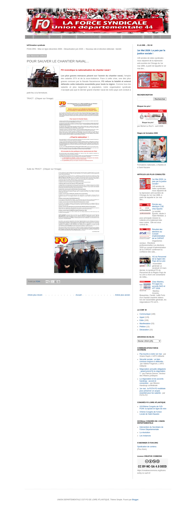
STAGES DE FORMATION (111, 37)
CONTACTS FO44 (41, 37)
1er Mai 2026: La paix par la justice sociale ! (159, 181)
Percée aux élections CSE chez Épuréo (158, 206)
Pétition (143, 327)
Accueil (29, 37)
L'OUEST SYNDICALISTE (132, 37)
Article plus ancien (122, 295)
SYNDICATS (55, 37)
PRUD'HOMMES (69, 37)
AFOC (156, 37)
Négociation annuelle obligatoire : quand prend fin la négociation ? (153, 371)
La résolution (145, 432)
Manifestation (145, 323)
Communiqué (145, 314)
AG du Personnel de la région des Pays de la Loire (159, 259)
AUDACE (148, 37)
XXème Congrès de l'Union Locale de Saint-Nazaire (151, 413)
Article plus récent (35, 295)
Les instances (145, 436)
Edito (142, 320)
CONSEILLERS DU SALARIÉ (88, 37)
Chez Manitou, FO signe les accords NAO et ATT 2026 (158, 285)
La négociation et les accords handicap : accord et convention (151, 381)
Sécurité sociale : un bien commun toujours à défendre (151, 360)
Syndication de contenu (146, 447)
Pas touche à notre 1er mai (151, 354)
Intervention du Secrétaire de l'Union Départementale (151, 428)
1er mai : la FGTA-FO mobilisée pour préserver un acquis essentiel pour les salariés (152, 390)
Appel (142, 317)
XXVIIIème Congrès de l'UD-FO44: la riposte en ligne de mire (153, 407)
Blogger (135, 500)
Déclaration (144, 330)
